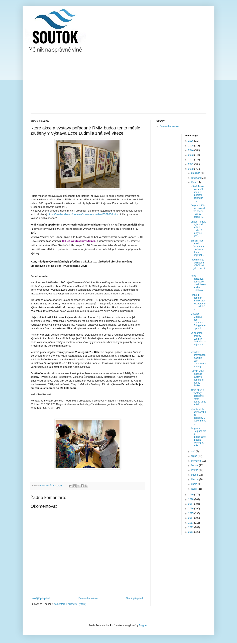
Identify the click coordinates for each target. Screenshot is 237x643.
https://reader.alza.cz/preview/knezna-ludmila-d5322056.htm (83, 214)
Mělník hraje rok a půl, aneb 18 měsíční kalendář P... (196, 193)
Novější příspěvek (41, 598)
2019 (191, 494)
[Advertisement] (118, 83)
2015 (191, 513)
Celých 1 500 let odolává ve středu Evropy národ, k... (197, 211)
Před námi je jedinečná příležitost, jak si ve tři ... (197, 265)
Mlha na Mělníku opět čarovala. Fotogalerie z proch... (197, 321)
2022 (191, 159)
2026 (191, 140)
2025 (191, 145)
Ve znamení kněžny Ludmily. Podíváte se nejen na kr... (198, 340)
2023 (191, 155)
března (195, 479)
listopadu (196, 177)
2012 (191, 527)
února (194, 484)
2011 (191, 532)
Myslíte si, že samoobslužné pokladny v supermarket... (198, 416)
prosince (196, 173)
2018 (191, 499)
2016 (191, 508)
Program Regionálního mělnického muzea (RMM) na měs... (198, 437)
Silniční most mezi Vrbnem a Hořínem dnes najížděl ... (197, 247)
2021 (191, 164)
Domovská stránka (88, 598)
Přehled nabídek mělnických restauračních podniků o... (197, 302)
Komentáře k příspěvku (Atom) (70, 604)
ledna (194, 488)
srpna (194, 456)
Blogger (143, 625)
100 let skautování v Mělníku (79, 241)
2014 (191, 518)
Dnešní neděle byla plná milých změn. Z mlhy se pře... (198, 229)
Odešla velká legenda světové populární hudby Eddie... (197, 378)
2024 (191, 150)
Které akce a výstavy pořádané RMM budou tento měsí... (198, 397)
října (193, 182)
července (196, 460)
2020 (191, 169)
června (195, 465)
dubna (194, 474)
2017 (191, 504)
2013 (191, 522)
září (193, 451)
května (195, 470)
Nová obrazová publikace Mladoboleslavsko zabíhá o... (198, 283)
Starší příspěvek (134, 598)
